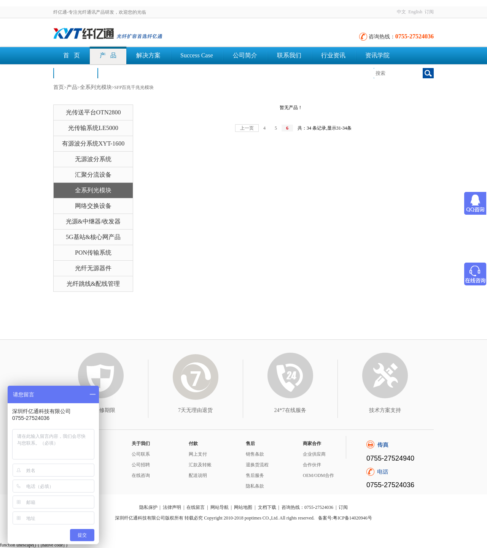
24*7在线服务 (290, 410)
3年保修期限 (100, 410)
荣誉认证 (75, 73)
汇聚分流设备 (93, 174)
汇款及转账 (200, 464)
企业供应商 (314, 454)
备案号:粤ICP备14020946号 (345, 518)
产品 (72, 87)
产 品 (108, 55)
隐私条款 (255, 486)
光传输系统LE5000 (93, 128)
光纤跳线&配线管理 (93, 283)
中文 (401, 11)
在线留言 (195, 507)
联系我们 (289, 55)
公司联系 (141, 454)
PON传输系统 (93, 252)
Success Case (196, 55)
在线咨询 (141, 475)
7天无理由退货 (195, 410)
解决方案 (148, 55)
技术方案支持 (385, 410)
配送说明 (198, 475)
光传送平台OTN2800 (93, 112)
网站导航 (219, 507)
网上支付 (198, 454)
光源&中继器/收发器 (93, 221)
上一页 (247, 128)
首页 (58, 87)
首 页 (71, 55)
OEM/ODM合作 (318, 475)
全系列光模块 (96, 87)
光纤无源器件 (93, 268)
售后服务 (255, 475)
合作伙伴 (312, 464)
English (415, 11)
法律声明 (172, 507)
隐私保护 (148, 507)
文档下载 (119, 73)
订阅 (429, 11)
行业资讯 (333, 55)
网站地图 (243, 507)
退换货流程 (257, 464)
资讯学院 (377, 55)
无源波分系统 (93, 159)
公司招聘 (141, 464)
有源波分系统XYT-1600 (93, 143)
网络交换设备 (93, 206)
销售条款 (255, 454)
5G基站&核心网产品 (93, 237)
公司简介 (245, 55)
